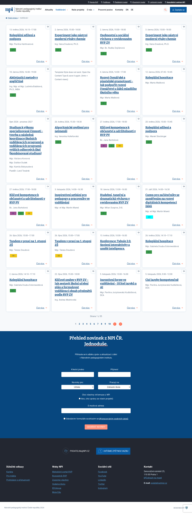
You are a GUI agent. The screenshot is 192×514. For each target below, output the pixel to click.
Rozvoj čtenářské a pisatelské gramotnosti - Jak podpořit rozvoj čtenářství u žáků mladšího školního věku (118, 85)
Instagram (103, 488)
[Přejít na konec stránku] (120, 324)
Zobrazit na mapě (154, 478)
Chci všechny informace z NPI (96, 395)
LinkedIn (102, 480)
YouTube (102, 476)
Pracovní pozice (105, 10)
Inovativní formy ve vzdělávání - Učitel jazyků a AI (118, 283)
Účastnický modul (138, 2)
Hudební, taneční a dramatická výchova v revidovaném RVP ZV (115, 198)
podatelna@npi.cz (159, 483)
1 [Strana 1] (75, 324)
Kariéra (9, 472)
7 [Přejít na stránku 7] (97, 324)
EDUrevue (56, 488)
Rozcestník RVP (59, 476)
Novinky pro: (78, 382)
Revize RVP (94, 2)
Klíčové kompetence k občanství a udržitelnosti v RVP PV (118, 131)
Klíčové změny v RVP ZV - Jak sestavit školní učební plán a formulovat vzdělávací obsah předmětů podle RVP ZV (73, 287)
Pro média (11, 476)
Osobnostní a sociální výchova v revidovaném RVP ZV (116, 38)
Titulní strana (13, 18)
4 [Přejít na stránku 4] (86, 324)
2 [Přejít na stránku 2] (79, 324)
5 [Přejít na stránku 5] (90, 324)
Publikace (106, 2)
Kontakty (119, 10)
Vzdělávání (61, 10)
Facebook (102, 472)
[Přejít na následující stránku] (114, 324)
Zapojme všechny (60, 480)
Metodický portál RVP (62, 472)
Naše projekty (78, 10)
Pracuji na (114, 382)
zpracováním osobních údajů (114, 419)
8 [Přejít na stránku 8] (101, 324)
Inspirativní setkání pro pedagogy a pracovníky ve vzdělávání (72, 198)
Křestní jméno (77, 369)
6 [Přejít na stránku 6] (94, 324)
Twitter (101, 484)
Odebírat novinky (96, 427)
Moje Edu (56, 492)
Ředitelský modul (121, 2)
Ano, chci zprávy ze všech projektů (96, 398)
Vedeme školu (58, 484)
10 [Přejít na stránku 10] (109, 324)
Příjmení (114, 369)
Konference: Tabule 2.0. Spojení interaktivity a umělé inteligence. (115, 244)
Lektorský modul (156, 2)
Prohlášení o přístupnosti (18, 480)
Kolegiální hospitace (159, 77)
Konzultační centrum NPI (176, 2)
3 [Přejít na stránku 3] (83, 324)
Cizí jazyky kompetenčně (162, 280)
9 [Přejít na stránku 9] (105, 324)
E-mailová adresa (96, 406)
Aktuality (49, 10)
